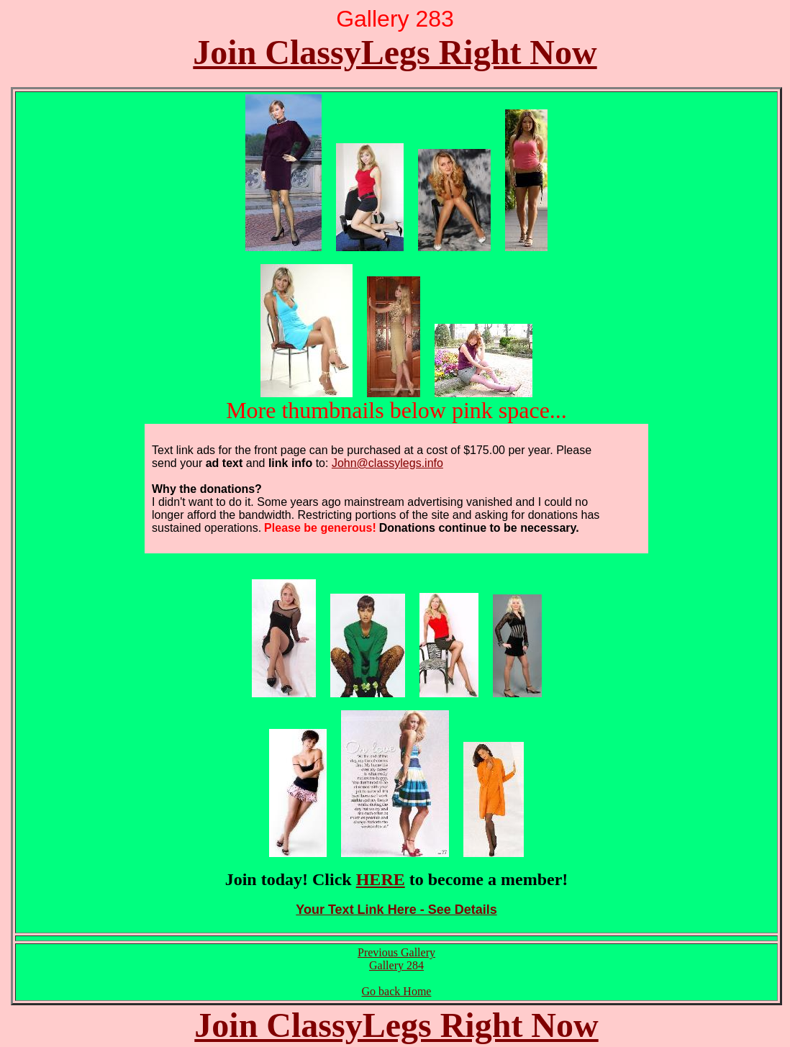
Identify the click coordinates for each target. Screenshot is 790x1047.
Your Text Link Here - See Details (396, 909)
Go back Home (397, 991)
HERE (380, 879)
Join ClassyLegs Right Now (394, 52)
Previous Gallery (396, 952)
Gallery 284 (396, 965)
